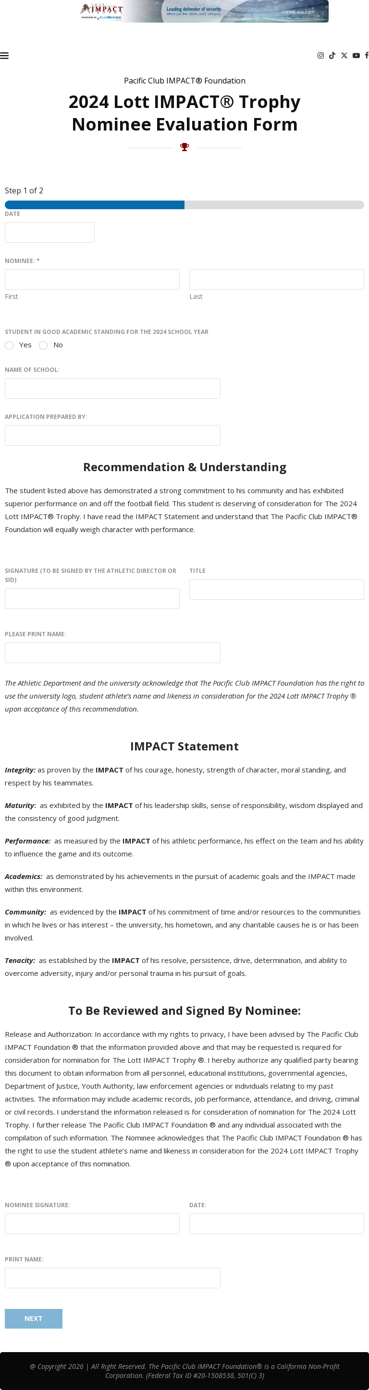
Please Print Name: (35, 634)
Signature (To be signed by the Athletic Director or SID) (90, 575)
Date (12, 214)
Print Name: (24, 1259)
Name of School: (32, 370)
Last (196, 296)
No (58, 344)
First (11, 296)
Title (197, 571)
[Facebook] (367, 56)
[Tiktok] (332, 56)
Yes (25, 344)
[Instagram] (321, 56)
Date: (198, 1205)
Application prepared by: (46, 417)
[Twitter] (344, 56)
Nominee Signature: (37, 1205)
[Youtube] (356, 56)
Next (34, 1318)
